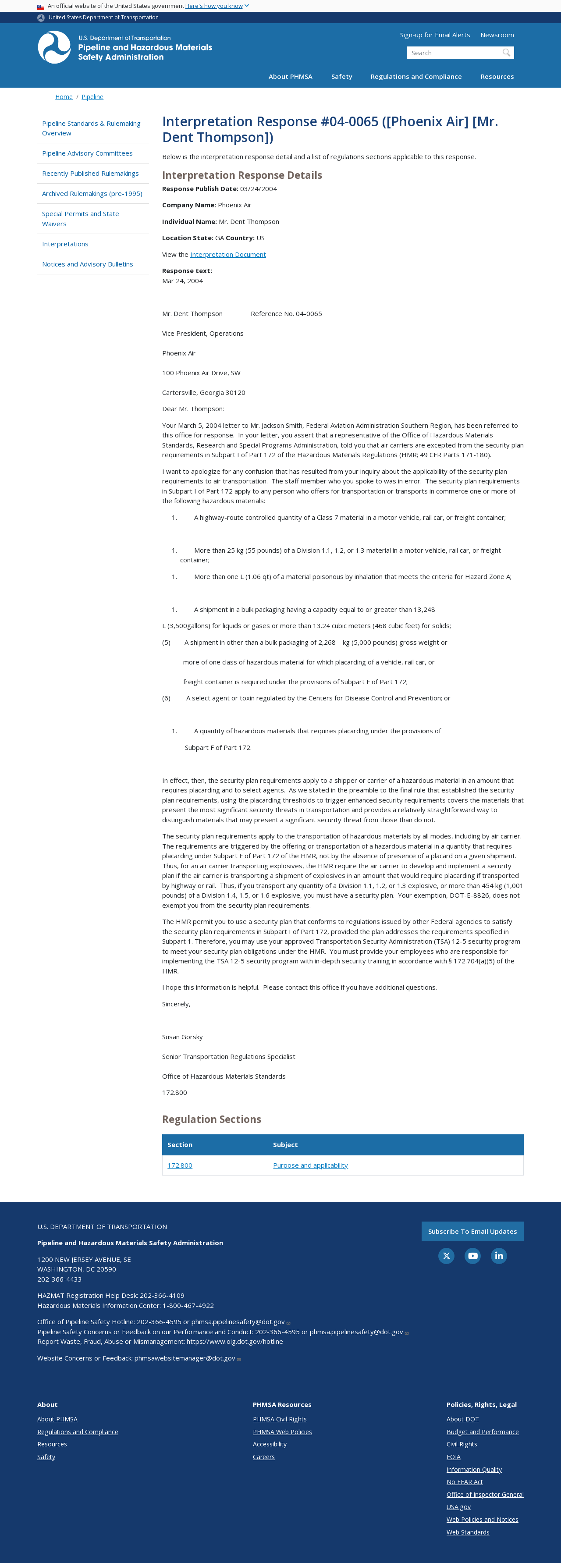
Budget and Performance (483, 1432)
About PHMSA (290, 76)
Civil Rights (462, 1444)
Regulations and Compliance (416, 76)
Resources (497, 76)
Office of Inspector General (485, 1494)
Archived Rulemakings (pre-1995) (92, 193)
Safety (341, 76)
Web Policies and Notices (482, 1519)
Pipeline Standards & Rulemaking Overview (91, 128)
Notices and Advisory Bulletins (87, 263)
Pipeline (92, 96)
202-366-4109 (162, 1295)
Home (64, 96)
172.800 (179, 1165)
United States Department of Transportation (104, 17)
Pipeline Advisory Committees (87, 153)
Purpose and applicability (310, 1165)
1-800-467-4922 (188, 1305)
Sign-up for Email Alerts (435, 34)
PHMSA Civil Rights (280, 1419)
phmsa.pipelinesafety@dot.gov (241, 1321)
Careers (264, 1457)
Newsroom (497, 34)
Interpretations (65, 243)
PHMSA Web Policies (282, 1432)
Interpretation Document (228, 254)
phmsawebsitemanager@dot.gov (188, 1357)
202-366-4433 (59, 1279)
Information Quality (474, 1469)
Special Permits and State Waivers (80, 218)
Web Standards (468, 1532)
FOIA (454, 1457)
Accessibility (270, 1444)
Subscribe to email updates (472, 1231)
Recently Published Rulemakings (90, 173)
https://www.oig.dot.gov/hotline (235, 1341)
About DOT (463, 1419)
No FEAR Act (465, 1482)
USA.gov (459, 1507)
